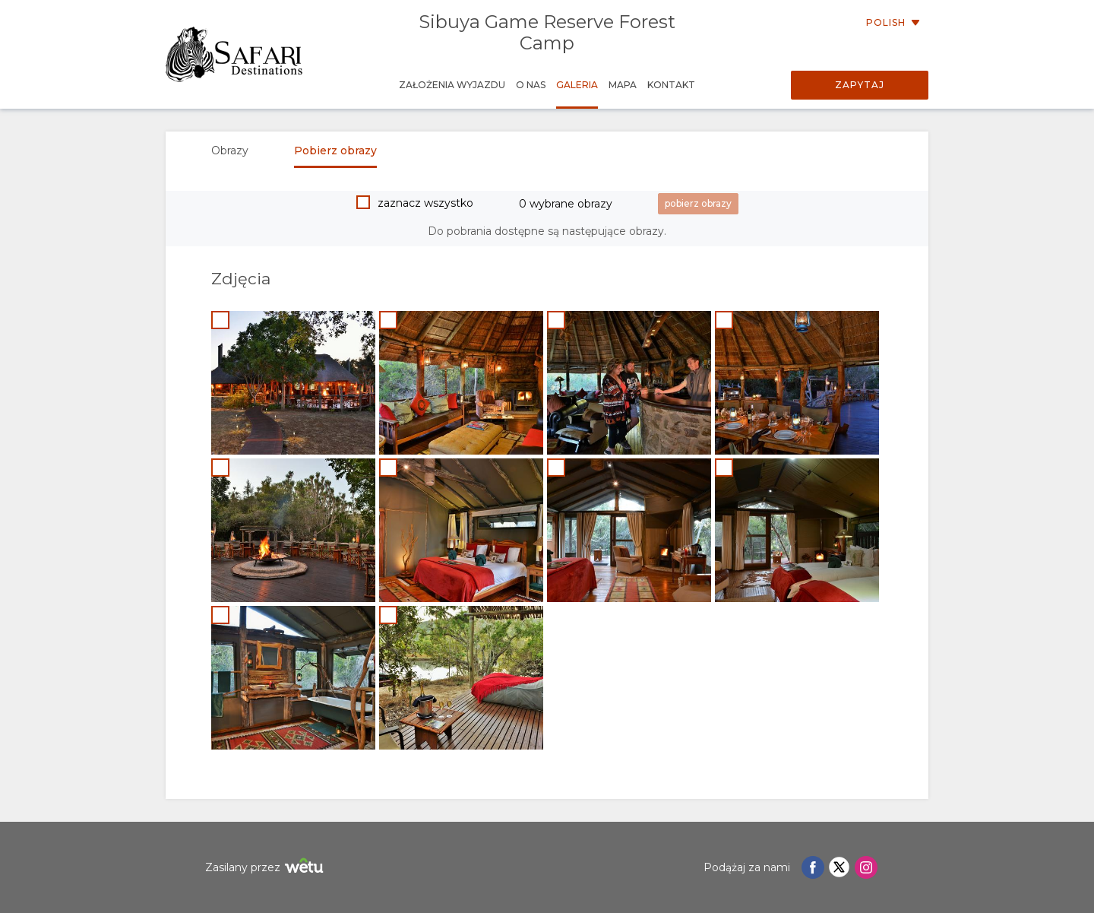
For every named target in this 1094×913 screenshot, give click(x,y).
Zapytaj (859, 84)
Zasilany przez (266, 867)
